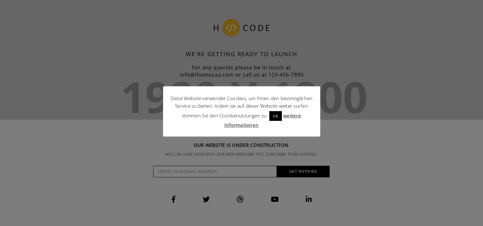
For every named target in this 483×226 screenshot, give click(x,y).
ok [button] (275, 116)
